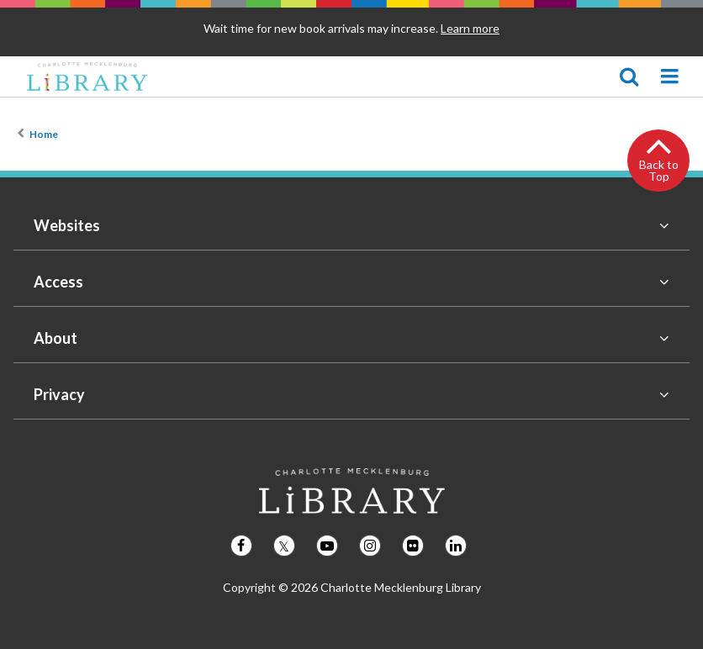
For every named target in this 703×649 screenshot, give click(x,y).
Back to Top (659, 170)
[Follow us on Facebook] (241, 546)
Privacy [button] (59, 394)
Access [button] (58, 281)
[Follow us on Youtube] (327, 546)
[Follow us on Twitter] (284, 546)
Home (43, 134)
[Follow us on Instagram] (370, 546)
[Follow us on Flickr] (413, 546)
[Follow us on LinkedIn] (456, 546)
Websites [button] (67, 225)
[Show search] (629, 76)
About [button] (55, 338)
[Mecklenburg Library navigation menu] (669, 76)
